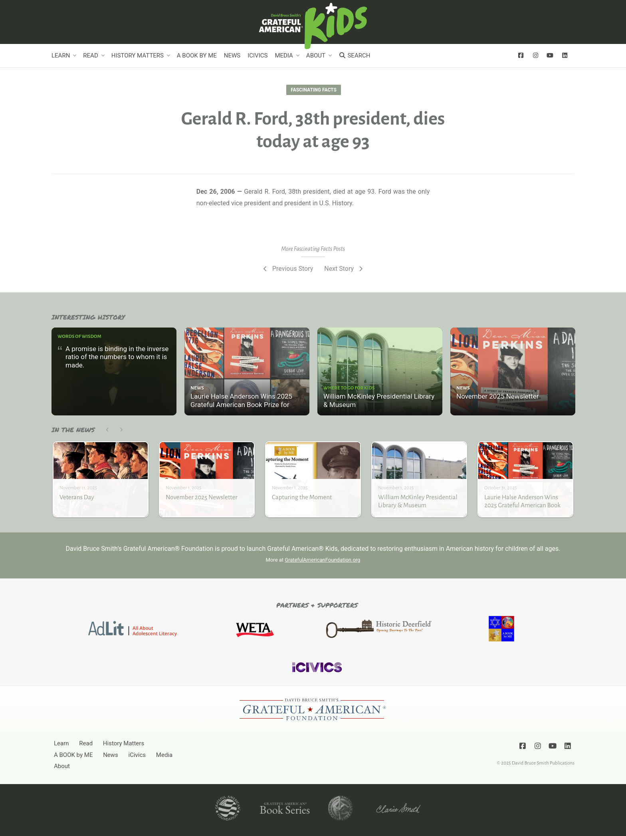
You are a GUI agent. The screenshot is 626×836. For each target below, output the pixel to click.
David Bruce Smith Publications (543, 762)
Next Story (344, 268)
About (315, 55)
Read (90, 55)
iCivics (257, 55)
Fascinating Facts (314, 90)
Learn (61, 55)
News (232, 55)
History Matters (137, 55)
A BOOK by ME (197, 55)
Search (354, 55)
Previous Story (287, 268)
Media (284, 55)
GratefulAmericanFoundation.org (322, 560)
